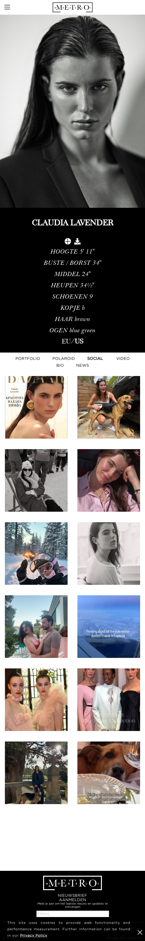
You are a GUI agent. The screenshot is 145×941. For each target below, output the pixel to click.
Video (123, 358)
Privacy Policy (33, 935)
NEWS (82, 365)
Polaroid (63, 358)
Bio (60, 365)
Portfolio (27, 358)
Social (95, 358)
